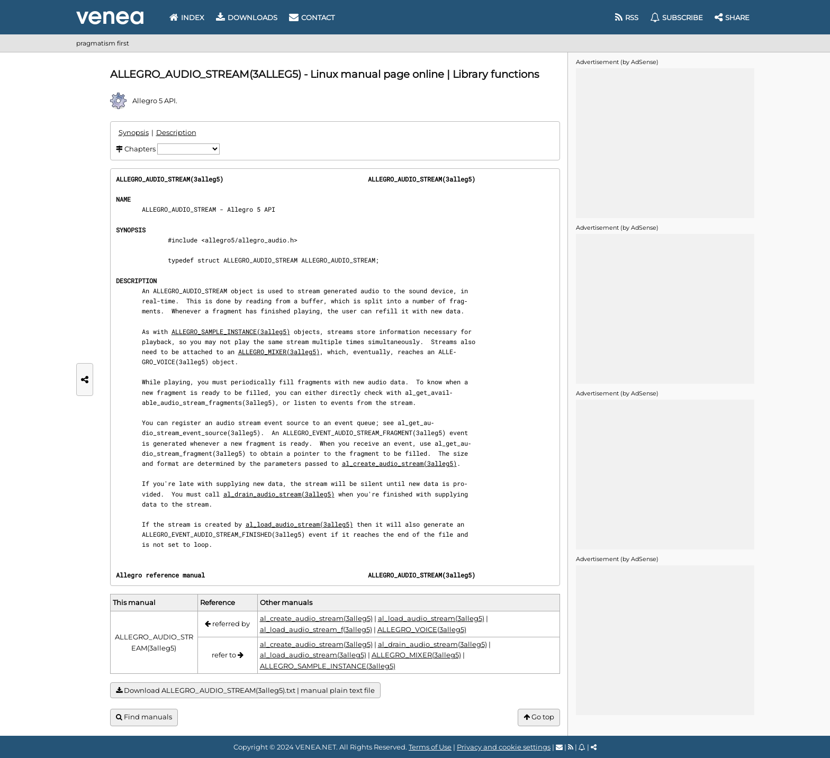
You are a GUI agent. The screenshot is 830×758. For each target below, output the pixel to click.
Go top (539, 717)
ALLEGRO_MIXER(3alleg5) (279, 351)
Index (186, 17)
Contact (312, 17)
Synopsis (134, 132)
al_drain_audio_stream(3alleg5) (279, 494)
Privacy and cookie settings (504, 747)
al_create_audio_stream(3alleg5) (399, 463)
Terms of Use (430, 747)
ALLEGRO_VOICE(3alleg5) (421, 629)
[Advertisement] (665, 142)
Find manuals (144, 717)
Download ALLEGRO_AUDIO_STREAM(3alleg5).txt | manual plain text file (245, 690)
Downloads (246, 17)
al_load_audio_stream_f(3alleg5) (316, 629)
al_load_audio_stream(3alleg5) (299, 524)
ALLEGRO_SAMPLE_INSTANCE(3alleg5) (231, 331)
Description (176, 132)
